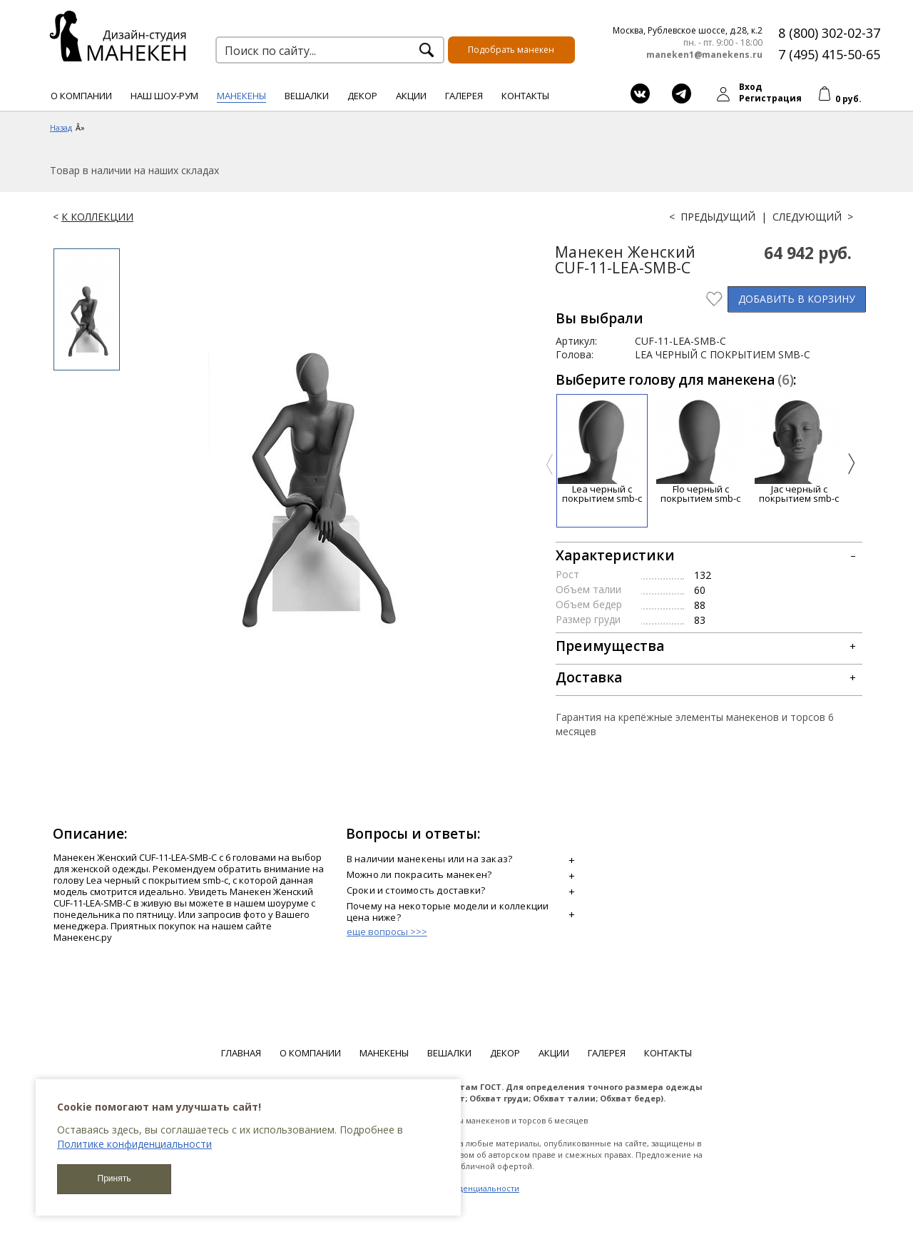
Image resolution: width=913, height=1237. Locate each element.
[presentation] (549, 464)
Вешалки (307, 95)
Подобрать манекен (511, 50)
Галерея (464, 95)
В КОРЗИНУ (796, 299)
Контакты (525, 95)
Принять (114, 1178)
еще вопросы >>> (387, 931)
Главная (241, 1052)
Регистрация (770, 98)
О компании (81, 95)
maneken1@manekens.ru (704, 55)
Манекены (241, 95)
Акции (411, 95)
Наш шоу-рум (164, 95)
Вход (750, 87)
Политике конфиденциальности (134, 1144)
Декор (362, 95)
